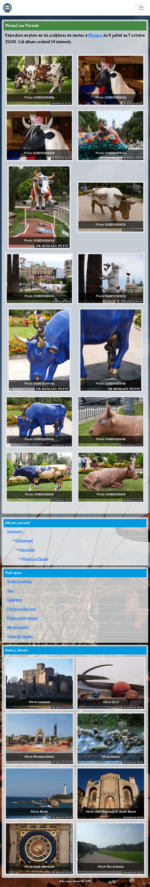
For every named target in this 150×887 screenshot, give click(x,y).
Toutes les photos (19, 582)
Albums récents (18, 627)
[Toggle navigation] (141, 7)
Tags (10, 591)
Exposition (27, 550)
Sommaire (14, 532)
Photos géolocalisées (22, 618)
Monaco (95, 35)
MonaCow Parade (35, 559)
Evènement (25, 541)
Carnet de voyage (20, 637)
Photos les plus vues (21, 609)
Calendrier (14, 600)
